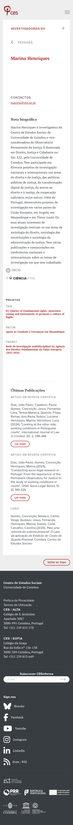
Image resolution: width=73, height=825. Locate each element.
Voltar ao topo (56, 562)
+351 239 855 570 (21, 627)
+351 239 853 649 (21, 656)
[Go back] (12, 43)
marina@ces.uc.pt (23, 103)
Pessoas (25, 43)
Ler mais (20, 444)
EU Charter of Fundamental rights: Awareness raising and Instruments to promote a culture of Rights (35, 314)
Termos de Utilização (18, 605)
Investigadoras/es (28, 29)
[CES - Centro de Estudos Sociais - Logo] (11, 8)
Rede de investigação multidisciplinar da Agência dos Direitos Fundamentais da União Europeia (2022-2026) (35, 350)
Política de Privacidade (19, 600)
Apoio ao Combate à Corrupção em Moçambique (35, 331)
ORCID (13, 270)
